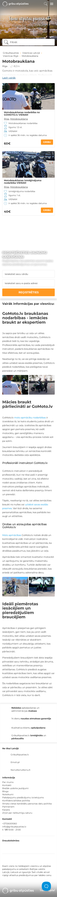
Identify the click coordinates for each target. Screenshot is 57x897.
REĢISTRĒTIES (29, 292)
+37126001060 (9, 823)
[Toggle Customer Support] (46, 886)
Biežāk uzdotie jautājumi (15, 788)
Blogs (5, 791)
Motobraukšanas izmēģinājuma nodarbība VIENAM (22, 181)
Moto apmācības (11, 535)
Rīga (4, 66)
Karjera (6, 809)
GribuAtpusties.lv (20, 754)
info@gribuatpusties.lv (14, 826)
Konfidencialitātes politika (16, 800)
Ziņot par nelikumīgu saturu (17, 812)
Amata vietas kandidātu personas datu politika (27, 803)
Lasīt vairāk (9, 77)
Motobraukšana (19, 118)
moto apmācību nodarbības (30, 417)
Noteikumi (8, 794)
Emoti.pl (15, 762)
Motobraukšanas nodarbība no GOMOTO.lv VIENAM (22, 113)
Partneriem (8, 806)
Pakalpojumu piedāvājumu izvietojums (23, 797)
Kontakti (6, 785)
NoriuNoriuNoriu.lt (20, 770)
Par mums (8, 782)
